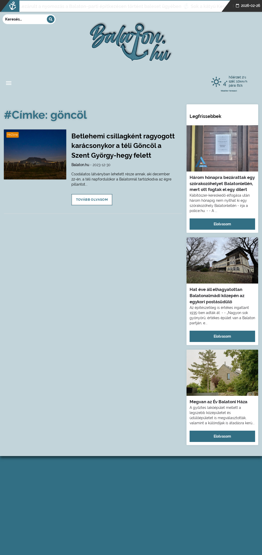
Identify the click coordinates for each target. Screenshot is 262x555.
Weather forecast (229, 90)
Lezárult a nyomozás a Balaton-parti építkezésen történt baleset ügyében (88, 6)
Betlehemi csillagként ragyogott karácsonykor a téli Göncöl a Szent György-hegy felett (123, 145)
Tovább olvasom (92, 199)
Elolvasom (222, 224)
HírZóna (12, 134)
